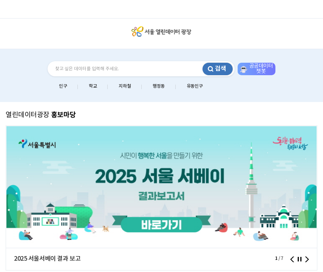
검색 (220, 69)
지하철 (125, 86)
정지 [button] (299, 259)
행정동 (159, 86)
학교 (93, 86)
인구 (63, 86)
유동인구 (194, 86)
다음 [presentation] (307, 259)
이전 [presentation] (292, 259)
